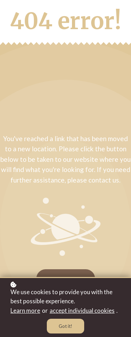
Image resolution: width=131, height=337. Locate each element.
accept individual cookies (82, 310)
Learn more (25, 310)
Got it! (65, 326)
